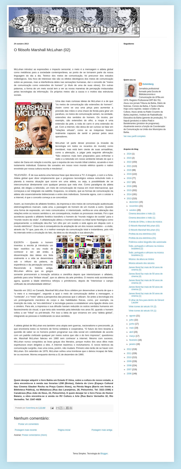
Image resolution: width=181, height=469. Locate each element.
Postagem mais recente (26, 430)
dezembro (134, 202)
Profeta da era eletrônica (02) (142, 234)
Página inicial (64, 430)
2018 (129, 178)
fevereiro (133, 340)
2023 (129, 158)
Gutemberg (148, 84)
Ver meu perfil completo (134, 136)
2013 (129, 198)
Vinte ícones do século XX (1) (142, 310)
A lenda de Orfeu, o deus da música (145, 222)
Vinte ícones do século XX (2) (142, 306)
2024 (129, 154)
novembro (134, 206)
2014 (129, 194)
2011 (129, 353)
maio (131, 328)
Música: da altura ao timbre (141, 259)
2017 (129, 182)
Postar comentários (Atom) (34, 435)
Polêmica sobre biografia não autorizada (147, 242)
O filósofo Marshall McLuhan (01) (144, 230)
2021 (129, 166)
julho (131, 320)
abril (131, 332)
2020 (129, 170)
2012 (129, 349)
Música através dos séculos (141, 263)
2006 (129, 373)
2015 (129, 190)
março (132, 336)
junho (132, 324)
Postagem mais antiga (102, 430)
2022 (129, 162)
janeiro (132, 344)
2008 (129, 365)
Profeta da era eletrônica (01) (142, 238)
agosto (132, 316)
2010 (129, 357)
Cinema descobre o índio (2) (142, 213)
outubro (133, 210)
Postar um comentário (28, 424)
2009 (129, 361)
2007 (129, 369)
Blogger (104, 453)
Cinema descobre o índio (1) (142, 218)
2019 (129, 174)
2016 (129, 186)
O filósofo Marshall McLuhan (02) (144, 226)
